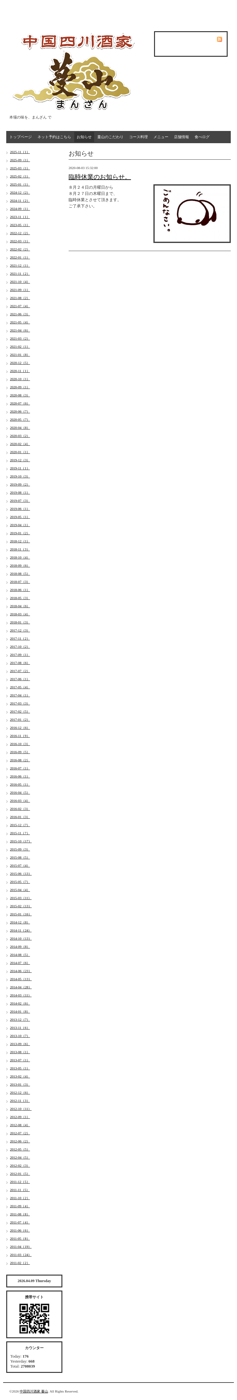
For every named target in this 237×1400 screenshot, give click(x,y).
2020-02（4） (20, 444)
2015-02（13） (21, 906)
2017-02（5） (20, 711)
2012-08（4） (20, 1125)
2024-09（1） (20, 209)
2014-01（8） (20, 1011)
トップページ (20, 137)
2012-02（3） (20, 1165)
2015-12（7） (20, 825)
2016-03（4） (20, 800)
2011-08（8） (20, 1214)
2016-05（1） (20, 784)
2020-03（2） (20, 436)
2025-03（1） (20, 168)
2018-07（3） (20, 582)
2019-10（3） (20, 476)
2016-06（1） (20, 776)
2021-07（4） (20, 306)
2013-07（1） (20, 1060)
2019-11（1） (20, 468)
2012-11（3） (20, 1100)
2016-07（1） (20, 768)
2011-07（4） (20, 1222)
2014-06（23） (21, 971)
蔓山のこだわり (110, 137)
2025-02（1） (20, 176)
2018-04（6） (20, 606)
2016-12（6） (20, 727)
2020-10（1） (20, 379)
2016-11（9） (20, 736)
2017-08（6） (20, 663)
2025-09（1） (20, 160)
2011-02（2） (20, 1263)
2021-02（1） (20, 346)
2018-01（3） (20, 622)
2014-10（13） (21, 938)
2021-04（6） (20, 330)
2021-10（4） (20, 281)
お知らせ (84, 137)
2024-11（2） (20, 200)
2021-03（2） (20, 338)
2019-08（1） (20, 492)
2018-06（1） (20, 590)
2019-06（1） (20, 509)
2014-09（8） (20, 946)
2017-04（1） (20, 695)
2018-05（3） (20, 598)
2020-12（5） (20, 363)
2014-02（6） (20, 1003)
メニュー (160, 137)
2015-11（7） (20, 833)
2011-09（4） (20, 1206)
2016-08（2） (20, 760)
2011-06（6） (20, 1230)
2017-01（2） (20, 719)
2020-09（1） (20, 387)
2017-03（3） (20, 703)
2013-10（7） (20, 1036)
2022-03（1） (20, 241)
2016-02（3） (20, 809)
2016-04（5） (20, 792)
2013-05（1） (20, 1068)
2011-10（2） (20, 1198)
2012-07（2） (20, 1133)
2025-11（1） (20, 152)
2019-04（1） (20, 525)
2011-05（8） (20, 1238)
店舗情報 (181, 137)
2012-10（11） (20, 1109)
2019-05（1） (20, 517)
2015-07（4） (20, 865)
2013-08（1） (20, 1052)
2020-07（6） (20, 403)
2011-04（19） (20, 1246)
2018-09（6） (20, 565)
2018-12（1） (20, 541)
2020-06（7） (20, 411)
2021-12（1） (20, 265)
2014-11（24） (20, 930)
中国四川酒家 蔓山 (34, 1391)
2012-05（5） (20, 1149)
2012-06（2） (20, 1141)
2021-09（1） (20, 290)
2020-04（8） (20, 427)
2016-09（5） (20, 752)
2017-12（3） (20, 630)
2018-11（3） (20, 549)
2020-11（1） (20, 371)
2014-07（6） (20, 963)
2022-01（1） (20, 257)
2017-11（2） (20, 638)
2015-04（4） (20, 890)
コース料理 (138, 137)
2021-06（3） (20, 314)
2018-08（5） (20, 573)
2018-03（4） (20, 614)
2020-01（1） (20, 452)
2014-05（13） (21, 979)
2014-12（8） (20, 922)
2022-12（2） (20, 233)
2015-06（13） (21, 873)
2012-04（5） (20, 1157)
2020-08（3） (20, 395)
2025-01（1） (20, 184)
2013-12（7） (20, 1019)
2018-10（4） (20, 557)
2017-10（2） (20, 646)
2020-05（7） (20, 419)
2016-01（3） (20, 817)
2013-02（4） (20, 1076)
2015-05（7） (20, 882)
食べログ (202, 137)
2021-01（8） (20, 354)
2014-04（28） (21, 987)
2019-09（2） (20, 484)
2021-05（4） (20, 322)
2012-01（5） (20, 1173)
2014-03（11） (20, 995)
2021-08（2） (20, 298)
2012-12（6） (20, 1092)
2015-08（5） (20, 857)
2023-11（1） (20, 217)
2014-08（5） (20, 955)
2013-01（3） (20, 1084)
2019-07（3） (20, 500)
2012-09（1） (20, 1117)
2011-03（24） (20, 1255)
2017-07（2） (20, 671)
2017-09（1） (20, 654)
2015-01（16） (21, 914)
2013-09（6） (20, 1044)
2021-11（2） (20, 273)
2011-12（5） (20, 1182)
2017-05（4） (20, 687)
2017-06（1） (20, 679)
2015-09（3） (20, 849)
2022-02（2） (20, 249)
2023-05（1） (20, 225)
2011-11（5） (20, 1190)
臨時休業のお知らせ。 (100, 176)
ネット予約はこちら (54, 137)
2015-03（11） (20, 898)
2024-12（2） (20, 192)
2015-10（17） (21, 841)
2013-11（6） (20, 1027)
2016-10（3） (20, 744)
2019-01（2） (20, 533)
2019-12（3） (20, 460)
